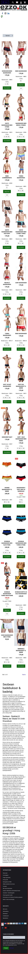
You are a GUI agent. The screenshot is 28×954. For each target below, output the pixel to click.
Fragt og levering (6, 877)
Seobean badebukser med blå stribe (7, 543)
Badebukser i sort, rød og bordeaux (21, 489)
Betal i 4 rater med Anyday (8, 899)
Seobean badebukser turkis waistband (7, 593)
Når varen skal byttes (7, 888)
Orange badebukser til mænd (7, 489)
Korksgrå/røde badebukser (7, 72)
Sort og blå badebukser (7, 385)
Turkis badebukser (21, 177)
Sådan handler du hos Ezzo (9, 884)
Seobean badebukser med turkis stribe (21, 543)
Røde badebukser (21, 71)
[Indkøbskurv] (14, 17)
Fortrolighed (5, 875)
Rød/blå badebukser (7, 283)
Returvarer (5, 873)
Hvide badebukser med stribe (7, 636)
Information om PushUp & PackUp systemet (12, 897)
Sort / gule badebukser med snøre (21, 438)
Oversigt (5, 886)
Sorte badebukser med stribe (7, 125)
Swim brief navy (7, 437)
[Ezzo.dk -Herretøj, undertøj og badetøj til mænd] (13, 8)
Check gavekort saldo (8, 895)
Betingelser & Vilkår (7, 881)
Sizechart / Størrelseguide (8, 892)
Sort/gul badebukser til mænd (21, 386)
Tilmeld (6, 948)
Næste (24, 674)
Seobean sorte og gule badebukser (21, 593)
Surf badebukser (21, 282)
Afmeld (12, 948)
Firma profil (5, 879)
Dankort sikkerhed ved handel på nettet (11, 890)
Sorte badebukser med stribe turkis (21, 231)
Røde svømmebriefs (7, 177)
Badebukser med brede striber (21, 124)
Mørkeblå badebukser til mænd (21, 650)
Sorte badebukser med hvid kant (7, 231)
